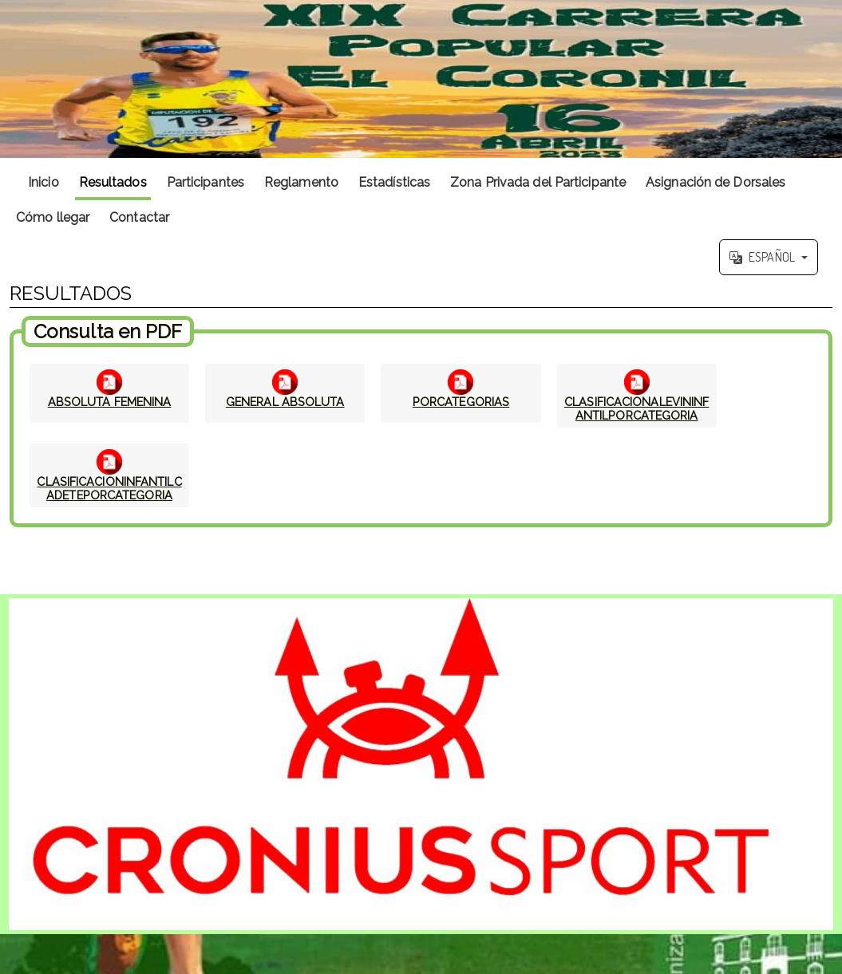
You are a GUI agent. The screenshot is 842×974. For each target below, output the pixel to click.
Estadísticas (394, 182)
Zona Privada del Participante (538, 182)
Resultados (113, 182)
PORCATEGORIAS (461, 401)
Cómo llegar (52, 217)
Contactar (139, 217)
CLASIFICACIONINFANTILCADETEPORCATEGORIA (109, 488)
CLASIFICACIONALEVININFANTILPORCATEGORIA (636, 408)
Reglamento (301, 182)
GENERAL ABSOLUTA (285, 401)
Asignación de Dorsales (715, 182)
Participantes (205, 182)
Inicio (43, 182)
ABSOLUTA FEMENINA (110, 401)
